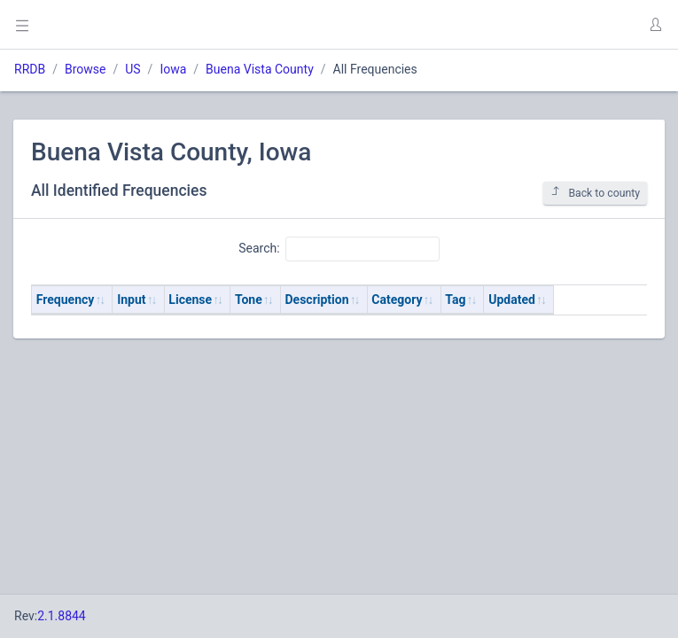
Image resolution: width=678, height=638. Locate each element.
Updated (511, 299)
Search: (339, 249)
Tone (248, 299)
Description (317, 299)
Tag (455, 299)
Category (396, 299)
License (190, 299)
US (132, 69)
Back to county (595, 192)
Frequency (65, 299)
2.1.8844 (61, 616)
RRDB (29, 69)
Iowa (173, 69)
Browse (85, 69)
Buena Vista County (260, 69)
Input (131, 299)
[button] (655, 25)
